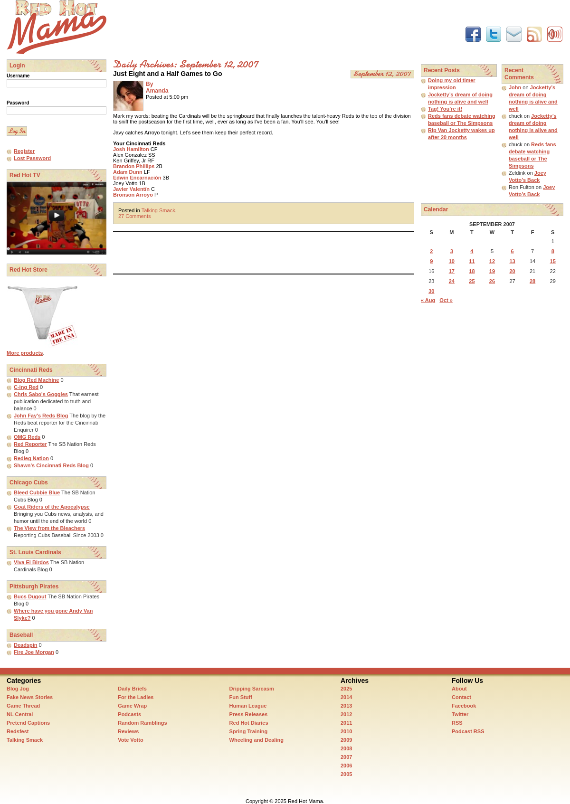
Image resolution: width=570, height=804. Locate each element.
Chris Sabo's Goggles (41, 394)
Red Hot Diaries (248, 723)
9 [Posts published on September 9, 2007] (431, 261)
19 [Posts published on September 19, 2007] (492, 271)
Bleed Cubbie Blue (37, 492)
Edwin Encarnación (137, 177)
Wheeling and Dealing (256, 740)
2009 (346, 740)
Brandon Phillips (133, 166)
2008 (346, 748)
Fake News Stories (30, 697)
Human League (248, 706)
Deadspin (26, 645)
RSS (457, 723)
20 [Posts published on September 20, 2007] (512, 271)
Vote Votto (130, 740)
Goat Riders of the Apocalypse (52, 507)
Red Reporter (30, 444)
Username (18, 75)
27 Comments (134, 216)
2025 (346, 688)
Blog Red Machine (36, 380)
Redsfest (17, 731)
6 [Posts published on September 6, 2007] (512, 251)
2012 (346, 714)
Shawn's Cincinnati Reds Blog (51, 465)
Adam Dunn (127, 172)
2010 (346, 731)
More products (25, 353)
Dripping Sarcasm (251, 688)
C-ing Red (26, 387)
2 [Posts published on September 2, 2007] (431, 251)
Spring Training (248, 731)
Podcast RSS (468, 731)
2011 (346, 723)
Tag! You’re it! (445, 109)
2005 (346, 774)
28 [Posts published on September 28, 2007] (532, 281)
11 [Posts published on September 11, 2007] (472, 261)
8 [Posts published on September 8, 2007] (552, 251)
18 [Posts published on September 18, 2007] (472, 271)
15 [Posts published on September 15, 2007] (553, 261)
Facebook (464, 706)
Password (18, 102)
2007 (346, 757)
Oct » (446, 300)
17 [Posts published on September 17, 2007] (452, 271)
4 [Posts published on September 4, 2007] (471, 251)
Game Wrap (132, 706)
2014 (346, 697)
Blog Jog (18, 688)
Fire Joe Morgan (34, 652)
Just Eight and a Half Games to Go (167, 73)
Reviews (128, 731)
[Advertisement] (286, 21)
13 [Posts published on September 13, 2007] (512, 261)
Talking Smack (158, 210)
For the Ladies (135, 697)
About (459, 688)
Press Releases (248, 714)
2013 (346, 706)
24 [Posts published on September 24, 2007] (452, 281)
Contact (461, 697)
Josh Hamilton (131, 149)
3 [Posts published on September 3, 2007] (451, 251)
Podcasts (129, 714)
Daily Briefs (132, 688)
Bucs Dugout (30, 596)
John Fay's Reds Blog (41, 415)
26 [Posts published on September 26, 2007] (492, 281)
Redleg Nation (31, 458)
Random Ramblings (142, 723)
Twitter (460, 714)
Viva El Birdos (31, 562)
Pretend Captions (28, 723)
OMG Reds (27, 437)
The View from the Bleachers (49, 528)
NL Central (20, 714)
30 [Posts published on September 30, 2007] (431, 291)
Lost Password (32, 158)
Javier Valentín (131, 189)
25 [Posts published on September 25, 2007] (472, 281)
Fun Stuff (240, 697)
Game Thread (23, 706)
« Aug (428, 300)
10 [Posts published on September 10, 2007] (452, 261)
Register (24, 151)
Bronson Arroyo (133, 195)
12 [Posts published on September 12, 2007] (492, 261)
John (515, 87)
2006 (346, 765)
